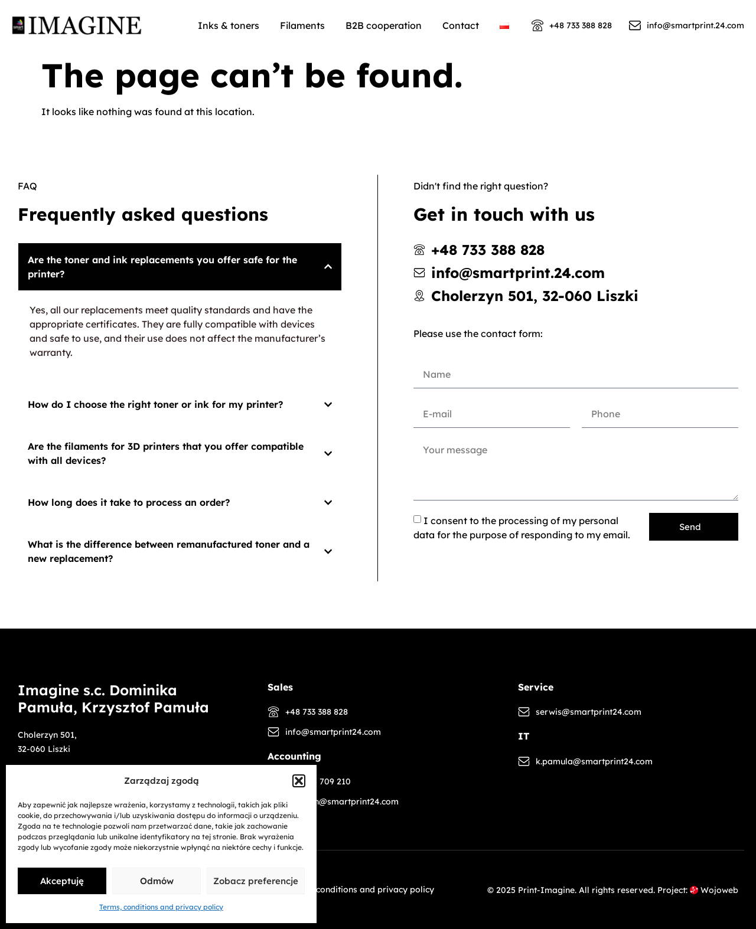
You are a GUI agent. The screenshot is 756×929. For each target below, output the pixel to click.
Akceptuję (62, 881)
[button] (299, 781)
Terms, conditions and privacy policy (161, 906)
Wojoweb (714, 890)
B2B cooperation (384, 25)
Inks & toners (228, 25)
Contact (460, 25)
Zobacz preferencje (255, 881)
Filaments (302, 25)
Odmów (157, 881)
